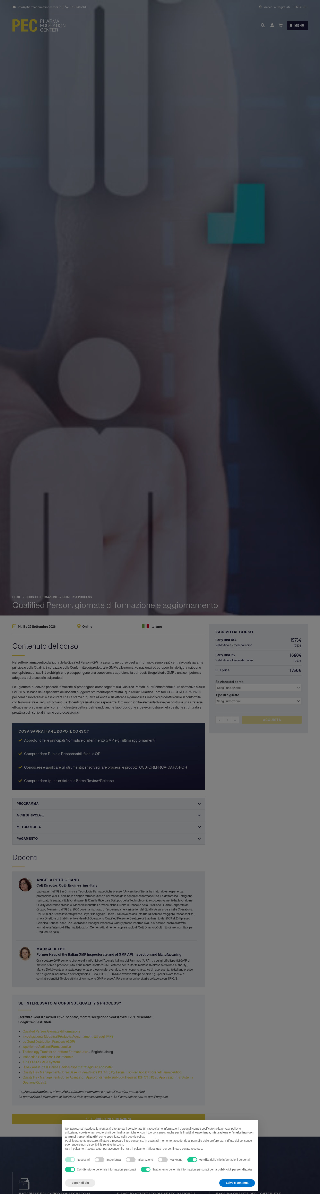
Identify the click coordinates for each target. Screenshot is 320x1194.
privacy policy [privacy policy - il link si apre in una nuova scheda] (230, 1128)
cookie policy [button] (136, 1136)
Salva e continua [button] (237, 1182)
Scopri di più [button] (80, 1182)
